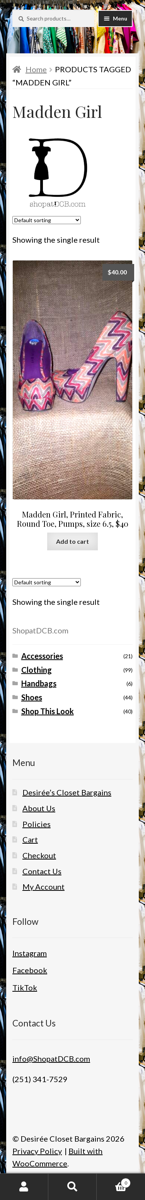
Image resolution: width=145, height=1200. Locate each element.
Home (36, 69)
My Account (43, 886)
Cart (30, 839)
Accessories (42, 655)
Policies (36, 824)
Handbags (38, 683)
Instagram (29, 953)
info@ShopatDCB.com (51, 1058)
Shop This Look (47, 711)
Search (72, 1187)
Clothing (36, 669)
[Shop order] (46, 220)
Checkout (39, 855)
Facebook (29, 970)
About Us (38, 808)
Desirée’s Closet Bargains (66, 792)
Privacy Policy (37, 1151)
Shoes (31, 697)
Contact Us (41, 871)
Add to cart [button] (72, 541)
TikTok (24, 987)
